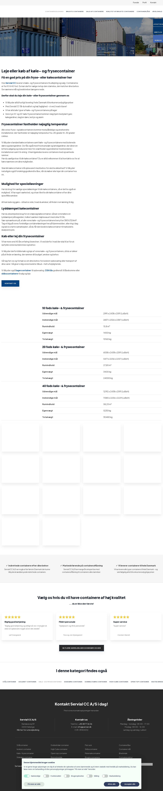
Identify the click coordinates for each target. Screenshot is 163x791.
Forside (136, 3)
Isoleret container (27, 681)
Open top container (140, 681)
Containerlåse (143, 11)
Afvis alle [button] (111, 784)
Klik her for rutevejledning (28, 730)
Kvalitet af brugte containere (120, 11)
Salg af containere (95, 11)
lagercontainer (23, 270)
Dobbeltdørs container (96, 681)
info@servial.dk (84, 727)
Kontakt (153, 3)
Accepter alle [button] (129, 784)
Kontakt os (10, 283)
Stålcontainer (9, 681)
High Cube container (118, 681)
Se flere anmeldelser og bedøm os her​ (81, 648)
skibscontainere (9, 273)
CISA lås (49, 270)
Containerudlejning (54, 11)
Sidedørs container (73, 681)
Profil (145, 3)
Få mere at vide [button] (34, 784)
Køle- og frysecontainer (50, 681)
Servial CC (11, 83)
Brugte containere (75, 11)
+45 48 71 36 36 (85, 724)
